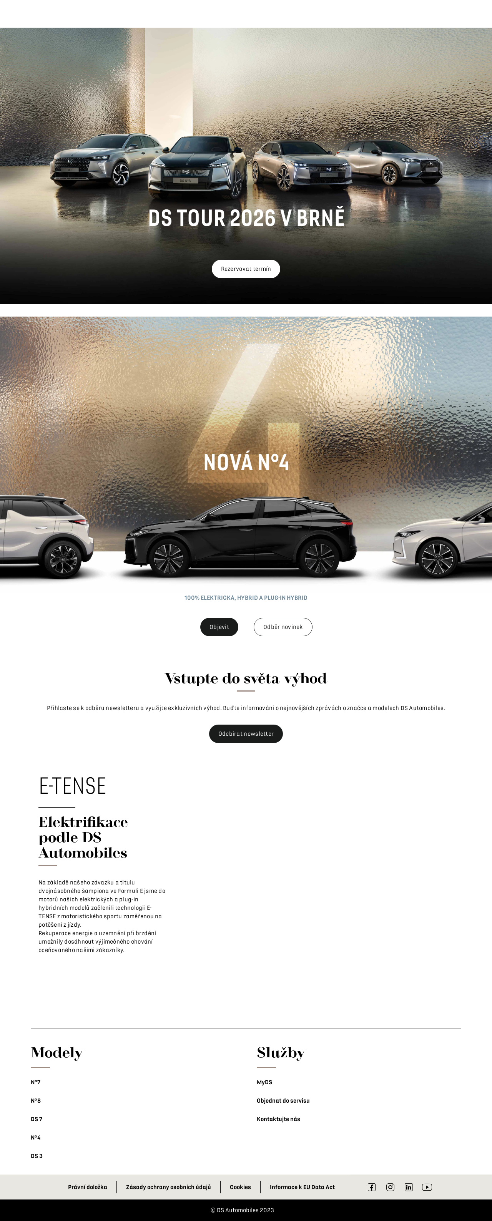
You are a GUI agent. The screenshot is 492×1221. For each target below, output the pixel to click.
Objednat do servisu (283, 1100)
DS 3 (37, 1156)
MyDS (264, 1082)
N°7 (35, 1082)
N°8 (36, 1100)
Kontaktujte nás (278, 1119)
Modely (57, 1052)
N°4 (35, 1137)
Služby (281, 1052)
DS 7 (36, 1119)
